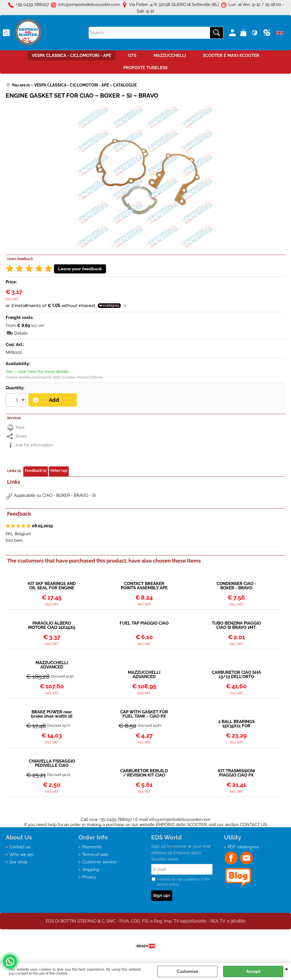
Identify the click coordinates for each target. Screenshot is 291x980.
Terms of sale (95, 854)
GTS (132, 55)
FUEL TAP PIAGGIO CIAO (144, 623)
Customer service (99, 861)
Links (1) (14, 471)
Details (21, 333)
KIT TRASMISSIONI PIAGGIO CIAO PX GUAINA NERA (236, 773)
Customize (187, 971)
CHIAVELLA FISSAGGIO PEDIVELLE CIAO (52, 763)
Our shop (18, 861)
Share (21, 436)
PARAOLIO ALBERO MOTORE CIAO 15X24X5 (51, 625)
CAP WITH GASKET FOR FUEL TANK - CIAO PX (144, 714)
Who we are (21, 854)
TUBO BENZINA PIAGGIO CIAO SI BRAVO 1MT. (236, 625)
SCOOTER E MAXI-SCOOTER (231, 55)
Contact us (19, 846)
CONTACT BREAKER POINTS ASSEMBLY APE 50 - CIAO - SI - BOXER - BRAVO (144, 586)
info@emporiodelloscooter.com (180, 819)
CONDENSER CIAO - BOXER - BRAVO (236, 586)
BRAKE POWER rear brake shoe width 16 (51, 714)
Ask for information (34, 445)
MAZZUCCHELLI (169, 55)
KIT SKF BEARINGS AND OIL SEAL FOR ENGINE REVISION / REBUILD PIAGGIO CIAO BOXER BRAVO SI (52, 586)
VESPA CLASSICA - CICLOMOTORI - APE (71, 55)
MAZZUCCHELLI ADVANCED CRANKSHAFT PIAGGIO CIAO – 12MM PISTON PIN (51, 665)
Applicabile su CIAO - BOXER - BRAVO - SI (55, 495)
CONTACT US (253, 824)
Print (20, 427)
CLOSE (286, 968)
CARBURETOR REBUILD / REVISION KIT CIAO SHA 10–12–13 (144, 773)
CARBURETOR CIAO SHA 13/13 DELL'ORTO (236, 674)
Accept (253, 971)
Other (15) (58, 470)
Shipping (90, 869)
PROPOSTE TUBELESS (145, 67)
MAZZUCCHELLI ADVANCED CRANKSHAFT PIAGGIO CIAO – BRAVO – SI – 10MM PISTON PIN (144, 674)
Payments (92, 846)
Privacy (89, 877)
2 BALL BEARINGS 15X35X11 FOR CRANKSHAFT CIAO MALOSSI (236, 724)
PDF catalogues (243, 846)
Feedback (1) (36, 470)
